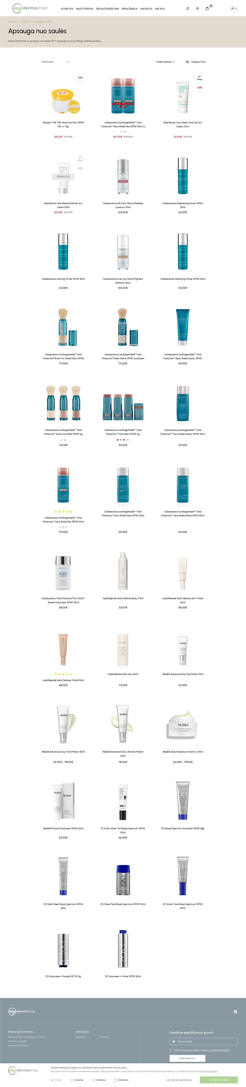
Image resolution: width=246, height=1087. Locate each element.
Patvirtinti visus (218, 1080)
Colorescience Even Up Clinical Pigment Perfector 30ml (123, 280)
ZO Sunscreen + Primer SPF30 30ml (123, 976)
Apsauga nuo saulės (43, 21)
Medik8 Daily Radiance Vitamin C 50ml (183, 751)
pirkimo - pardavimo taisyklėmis (215, 1050)
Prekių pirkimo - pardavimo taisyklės (26, 1036)
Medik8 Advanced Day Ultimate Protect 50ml (122, 753)
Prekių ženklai (129, 9)
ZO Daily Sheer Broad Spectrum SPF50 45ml (63, 906)
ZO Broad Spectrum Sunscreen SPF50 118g (182, 828)
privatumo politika (191, 1050)
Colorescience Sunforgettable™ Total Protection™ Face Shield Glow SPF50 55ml (123, 513)
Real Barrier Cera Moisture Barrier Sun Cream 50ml (63, 205)
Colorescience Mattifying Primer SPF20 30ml (182, 278)
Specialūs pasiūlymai (107, 9)
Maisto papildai (84, 9)
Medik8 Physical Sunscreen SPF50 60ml (63, 828)
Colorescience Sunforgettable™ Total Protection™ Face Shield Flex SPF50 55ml (63, 519)
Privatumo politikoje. (209, 1071)
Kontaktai (146, 9)
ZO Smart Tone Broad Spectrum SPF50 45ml (183, 906)
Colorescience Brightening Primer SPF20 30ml (183, 205)
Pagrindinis (13, 21)
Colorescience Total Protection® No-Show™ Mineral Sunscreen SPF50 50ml (63, 600)
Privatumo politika (17, 1041)
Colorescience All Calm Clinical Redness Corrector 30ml (123, 205)
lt (233, 8)
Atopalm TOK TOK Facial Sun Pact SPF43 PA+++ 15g (63, 124)
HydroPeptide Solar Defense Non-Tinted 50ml (182, 600)
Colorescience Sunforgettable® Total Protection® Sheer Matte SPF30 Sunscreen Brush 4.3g (123, 357)
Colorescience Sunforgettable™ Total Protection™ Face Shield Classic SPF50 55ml (183, 432)
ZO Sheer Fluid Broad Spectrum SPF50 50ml (122, 904)
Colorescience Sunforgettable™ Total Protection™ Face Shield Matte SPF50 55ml (182, 513)
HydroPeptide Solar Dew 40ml (123, 673)
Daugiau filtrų (198, 62)
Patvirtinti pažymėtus (179, 1080)
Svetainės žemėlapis (18, 1045)
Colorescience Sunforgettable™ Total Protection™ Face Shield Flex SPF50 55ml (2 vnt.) (123, 125)
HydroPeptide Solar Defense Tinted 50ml (63, 680)
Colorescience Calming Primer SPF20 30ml (63, 278)
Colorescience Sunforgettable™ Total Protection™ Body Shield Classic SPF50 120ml (182, 357)
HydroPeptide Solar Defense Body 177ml (123, 598)
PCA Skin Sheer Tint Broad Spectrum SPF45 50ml (123, 830)
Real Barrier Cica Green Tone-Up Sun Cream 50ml (183, 124)
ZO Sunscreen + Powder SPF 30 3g (63, 976)
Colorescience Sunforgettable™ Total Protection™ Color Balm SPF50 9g (123, 432)
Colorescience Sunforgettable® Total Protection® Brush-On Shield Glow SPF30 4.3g (63, 357)
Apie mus (160, 9)
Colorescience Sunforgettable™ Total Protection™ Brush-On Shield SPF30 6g (63, 432)
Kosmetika (67, 9)
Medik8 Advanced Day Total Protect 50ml (63, 751)
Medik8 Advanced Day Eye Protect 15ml (182, 673)
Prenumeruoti (187, 1058)
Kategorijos (26, 21)
